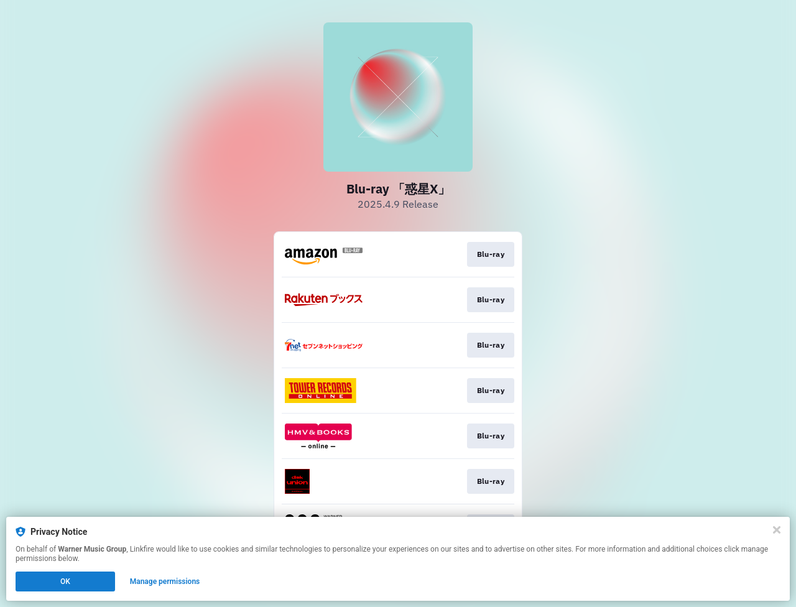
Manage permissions (165, 581)
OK (65, 581)
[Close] (777, 530)
